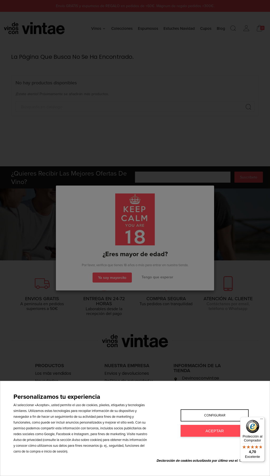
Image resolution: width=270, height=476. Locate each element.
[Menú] (261, 420)
